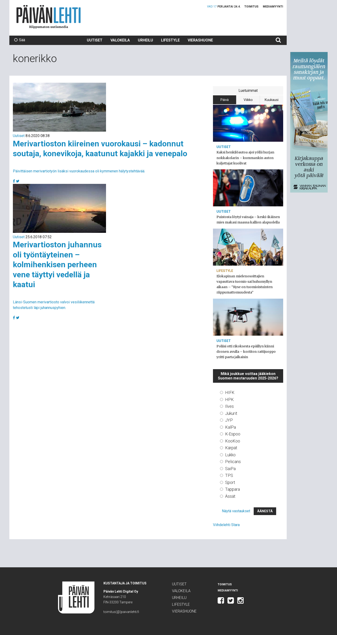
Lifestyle (170, 40)
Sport (230, 482)
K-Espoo (232, 433)
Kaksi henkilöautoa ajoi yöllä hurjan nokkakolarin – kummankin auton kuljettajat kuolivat (245, 157)
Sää (19, 40)
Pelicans (233, 461)
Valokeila (120, 40)
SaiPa (230, 468)
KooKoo (232, 440)
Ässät (230, 496)
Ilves (229, 406)
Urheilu (145, 40)
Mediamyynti (273, 6)
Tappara (232, 489)
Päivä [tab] (224, 100)
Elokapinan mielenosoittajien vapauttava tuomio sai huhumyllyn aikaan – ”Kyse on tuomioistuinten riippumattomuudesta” (244, 284)
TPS (229, 475)
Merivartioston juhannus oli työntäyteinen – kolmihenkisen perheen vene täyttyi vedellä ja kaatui (57, 264)
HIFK (229, 392)
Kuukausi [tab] (271, 100)
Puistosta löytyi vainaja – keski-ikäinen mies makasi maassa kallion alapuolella (248, 219)
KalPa (230, 427)
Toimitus (251, 6)
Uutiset (95, 40)
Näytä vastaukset (236, 511)
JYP (229, 420)
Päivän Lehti (48, 17)
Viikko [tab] (248, 100)
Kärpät (231, 447)
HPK (229, 399)
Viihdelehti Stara (226, 525)
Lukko (230, 454)
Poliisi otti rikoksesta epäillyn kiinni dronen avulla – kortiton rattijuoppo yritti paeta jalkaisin (246, 351)
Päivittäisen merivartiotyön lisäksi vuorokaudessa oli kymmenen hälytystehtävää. (79, 171)
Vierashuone (200, 40)
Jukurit (231, 413)
